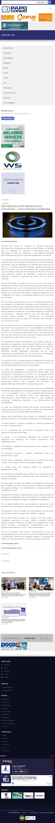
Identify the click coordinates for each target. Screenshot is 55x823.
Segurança (7, 98)
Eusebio (5, 738)
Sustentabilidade (9, 103)
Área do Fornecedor (8, 720)
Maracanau (6, 744)
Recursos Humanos (9, 93)
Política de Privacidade (47, 812)
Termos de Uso (33, 812)
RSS (52, 756)
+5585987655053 (14, 812)
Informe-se (6, 702)
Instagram (7, 671)
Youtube (6, 677)
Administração (8, 48)
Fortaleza (5, 741)
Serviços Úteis (7, 711)
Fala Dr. (5, 73)
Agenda (5, 708)
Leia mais (4, 597)
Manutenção (7, 88)
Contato (5, 727)
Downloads (6, 714)
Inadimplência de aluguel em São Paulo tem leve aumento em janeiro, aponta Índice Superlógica (13, 621)
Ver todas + (6, 751)
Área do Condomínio (9, 723)
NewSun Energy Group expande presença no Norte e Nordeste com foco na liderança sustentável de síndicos (13, 594)
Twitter (6, 668)
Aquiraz (5, 735)
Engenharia (7, 63)
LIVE (4, 83)
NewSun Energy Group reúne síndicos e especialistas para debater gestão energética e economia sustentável (40, 594)
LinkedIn (6, 674)
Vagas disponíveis (8, 687)
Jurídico (6, 78)
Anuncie (24, 812)
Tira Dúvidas (6, 717)
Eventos (6, 68)
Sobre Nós (6, 699)
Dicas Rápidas (8, 58)
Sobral (4, 747)
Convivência (7, 53)
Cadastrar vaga (7, 690)
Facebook (7, 665)
